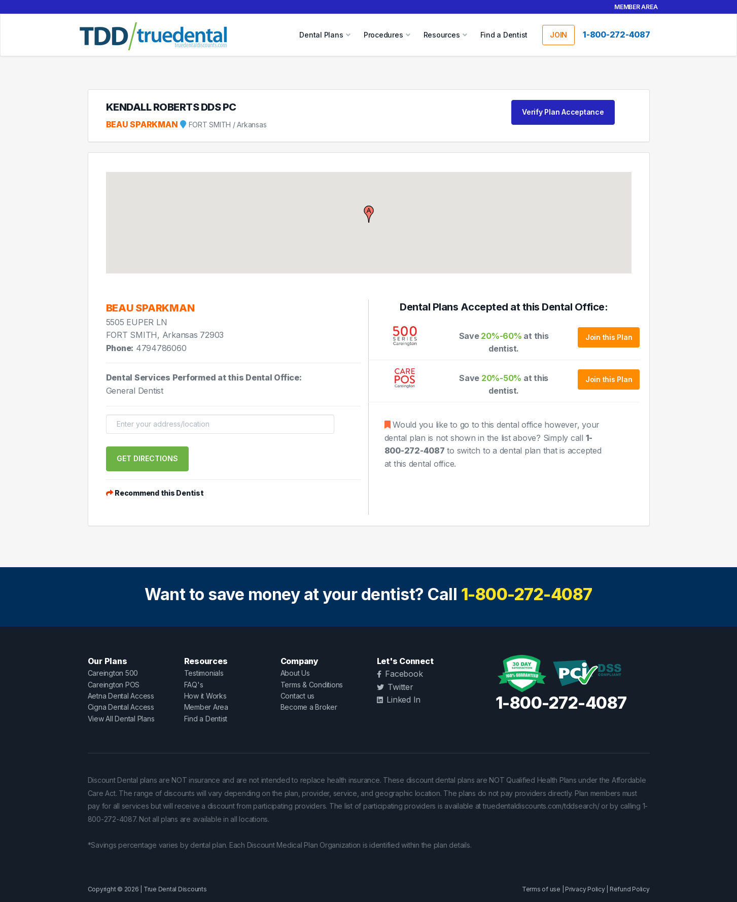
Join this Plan (609, 337)
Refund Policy (630, 889)
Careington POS (114, 684)
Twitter (395, 687)
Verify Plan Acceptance (563, 112)
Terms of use (541, 889)
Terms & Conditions (311, 684)
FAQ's (193, 684)
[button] (369, 214)
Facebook (400, 674)
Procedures (383, 34)
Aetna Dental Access (121, 695)
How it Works (205, 695)
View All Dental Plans (121, 718)
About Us (295, 673)
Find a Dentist (504, 34)
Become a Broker (308, 707)
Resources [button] (442, 34)
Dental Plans (321, 34)
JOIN (558, 34)
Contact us (297, 695)
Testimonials (204, 673)
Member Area (635, 7)
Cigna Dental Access (121, 707)
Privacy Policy (585, 889)
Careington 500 (113, 673)
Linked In (399, 700)
